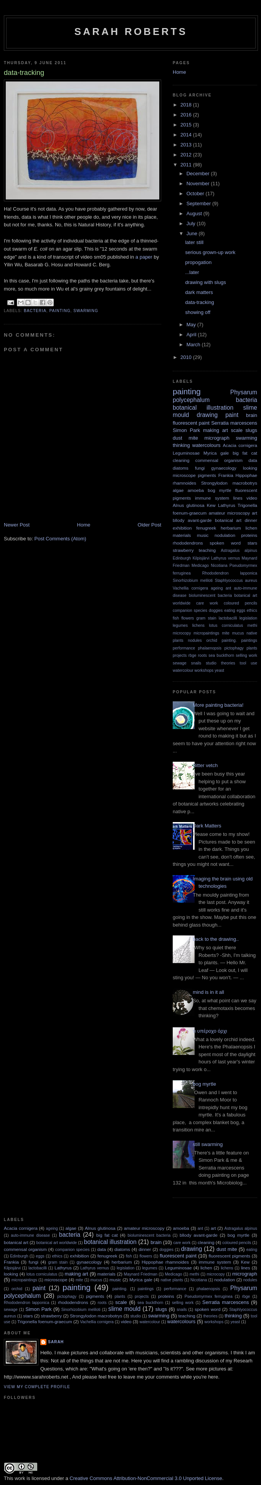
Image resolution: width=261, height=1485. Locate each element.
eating (229, 610)
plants (251, 648)
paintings (249, 640)
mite (226, 633)
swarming (85, 311)
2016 (186, 115)
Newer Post (17, 525)
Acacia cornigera (240, 445)
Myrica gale (216, 452)
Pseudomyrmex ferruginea (209, 1296)
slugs (251, 430)
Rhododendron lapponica (229, 573)
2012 (186, 155)
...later (192, 272)
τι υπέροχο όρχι (210, 1031)
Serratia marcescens (234, 423)
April (192, 334)
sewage (180, 663)
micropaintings (206, 633)
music (203, 535)
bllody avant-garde (192, 520)
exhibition (182, 527)
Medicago (200, 565)
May (192, 324)
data (252, 460)
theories (228, 663)
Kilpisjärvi (201, 558)
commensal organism (219, 460)
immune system (212, 497)
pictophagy (234, 648)
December (199, 173)
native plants (171, 1280)
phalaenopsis (209, 648)
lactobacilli (228, 618)
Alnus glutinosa (188, 505)
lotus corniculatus (226, 625)
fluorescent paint (191, 423)
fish (176, 618)
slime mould (124, 1309)
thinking (181, 445)
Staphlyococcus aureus (236, 580)
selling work (246, 655)
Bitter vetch (205, 765)
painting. (228, 640)
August (195, 213)
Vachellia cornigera (190, 588)
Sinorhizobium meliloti (193, 580)
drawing (207, 415)
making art (215, 430)
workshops (204, 670)
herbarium (231, 527)
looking (250, 467)
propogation (198, 262)
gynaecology (223, 467)
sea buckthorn (221, 655)
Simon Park (186, 430)
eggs (240, 610)
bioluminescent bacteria (210, 595)
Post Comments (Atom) (60, 539)
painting (59, 311)
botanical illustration (203, 407)
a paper (143, 257)
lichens (198, 625)
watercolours (206, 445)
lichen (251, 527)
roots (202, 655)
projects (180, 655)
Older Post (149, 525)
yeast (219, 670)
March (194, 344)
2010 (186, 357)
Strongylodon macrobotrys (229, 482)
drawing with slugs (205, 282)
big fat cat (245, 452)
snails (196, 663)
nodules (195, 640)
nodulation (225, 535)
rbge (192, 655)
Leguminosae (186, 452)
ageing (217, 588)
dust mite (185, 438)
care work (207, 603)
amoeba (196, 490)
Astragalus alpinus (239, 550)
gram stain (206, 618)
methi (252, 625)
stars (252, 542)
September (199, 203)
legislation (248, 618)
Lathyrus (226, 505)
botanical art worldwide (56, 1243)
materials (182, 535)
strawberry (183, 550)
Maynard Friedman (141, 1274)
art (254, 512)
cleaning (181, 460)
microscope (184, 475)
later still (194, 242)
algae (178, 490)
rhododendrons (188, 542)
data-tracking (199, 302)
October (196, 193)
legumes (180, 625)
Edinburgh (182, 558)
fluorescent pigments (229, 1255)
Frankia (225, 475)
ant (228, 588)
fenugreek (206, 527)
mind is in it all (208, 992)
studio (211, 663)
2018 (186, 105)
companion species (190, 610)
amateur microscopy (229, 512)
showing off (197, 312)
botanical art (228, 520)
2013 (186, 145)
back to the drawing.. (216, 939)
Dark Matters (207, 826)
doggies (216, 610)
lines (238, 497)
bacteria (35, 311)
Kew (211, 505)
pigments (207, 475)
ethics (252, 610)
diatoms (180, 467)
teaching (207, 550)
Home (84, 525)
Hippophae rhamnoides (165, 1261)
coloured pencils (240, 603)
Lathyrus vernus (225, 558)
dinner (251, 520)
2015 (186, 125)
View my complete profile (37, 1387)
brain (251, 415)
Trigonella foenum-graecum (44, 1321)
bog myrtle (219, 490)
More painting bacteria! (218, 705)
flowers (187, 618)
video (251, 497)
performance (184, 648)
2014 (186, 135)
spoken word (225, 542)
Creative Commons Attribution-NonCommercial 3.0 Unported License (145, 1478)
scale (237, 430)
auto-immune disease (30, 1235)
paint (231, 415)
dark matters (199, 292)
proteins (249, 535)
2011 (186, 165)
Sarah (56, 1342)
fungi (200, 467)
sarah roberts (130, 31)
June (193, 233)
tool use (248, 663)
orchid (211, 640)
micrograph (217, 438)
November (199, 183)
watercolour (183, 670)
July (192, 223)
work (20, 1478)
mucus (238, 633)
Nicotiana (219, 565)
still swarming (208, 1144)
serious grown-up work (210, 252)
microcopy (182, 633)
